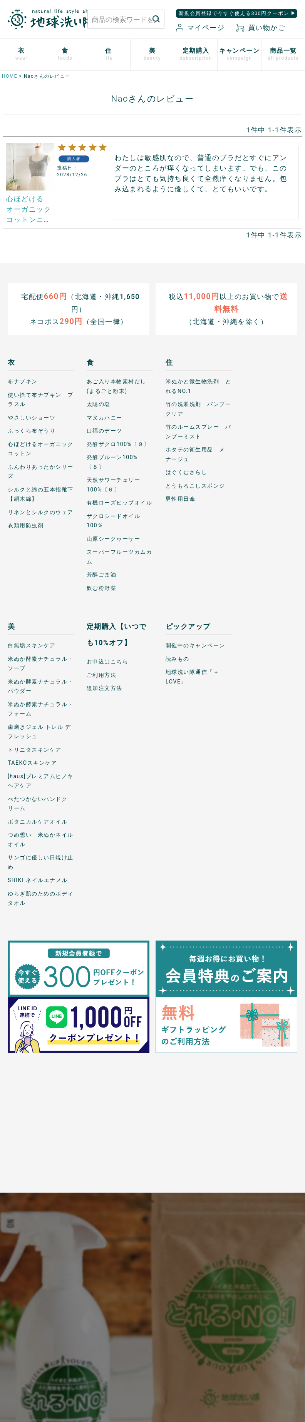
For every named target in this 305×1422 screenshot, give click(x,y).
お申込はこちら (108, 661)
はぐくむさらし (187, 472)
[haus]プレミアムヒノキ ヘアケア (41, 781)
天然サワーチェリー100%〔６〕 (114, 485)
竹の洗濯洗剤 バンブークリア (198, 409)
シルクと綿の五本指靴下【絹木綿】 (41, 494)
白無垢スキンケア (31, 645)
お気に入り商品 (91, 1323)
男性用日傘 (181, 499)
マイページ (200, 27)
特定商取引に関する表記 (125, 1291)
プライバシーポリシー (121, 1259)
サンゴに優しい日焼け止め (41, 862)
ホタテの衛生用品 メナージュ (195, 454)
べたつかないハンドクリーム (37, 804)
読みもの (177, 659)
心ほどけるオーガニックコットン (41, 449)
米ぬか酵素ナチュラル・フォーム (41, 709)
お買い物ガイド (91, 1255)
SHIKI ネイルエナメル (38, 880)
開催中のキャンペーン (195, 645)
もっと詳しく (152, 1183)
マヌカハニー (104, 417)
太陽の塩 (99, 404)
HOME (9, 76)
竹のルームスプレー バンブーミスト (198, 431)
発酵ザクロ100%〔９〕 (118, 444)
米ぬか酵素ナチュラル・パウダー (41, 686)
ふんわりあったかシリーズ (41, 472)
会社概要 (122, 1314)
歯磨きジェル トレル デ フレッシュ (39, 732)
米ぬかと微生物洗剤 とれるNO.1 (198, 386)
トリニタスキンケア (35, 750)
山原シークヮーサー (114, 539)
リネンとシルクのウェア (41, 512)
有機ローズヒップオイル (119, 503)
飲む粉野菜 (102, 588)
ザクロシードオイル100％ (114, 521)
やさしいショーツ (31, 417)
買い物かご (260, 27)
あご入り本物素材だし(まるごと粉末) (116, 386)
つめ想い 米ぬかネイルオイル (41, 839)
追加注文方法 (104, 688)
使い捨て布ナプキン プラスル (41, 400)
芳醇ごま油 (102, 574)
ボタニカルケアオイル (37, 822)
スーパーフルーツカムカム (119, 557)
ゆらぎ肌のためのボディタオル (41, 898)
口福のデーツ (104, 431)
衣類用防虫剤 (26, 525)
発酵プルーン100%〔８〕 (112, 462)
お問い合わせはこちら (42, 1263)
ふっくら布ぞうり (31, 431)
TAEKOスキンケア (32, 763)
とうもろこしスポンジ (195, 486)
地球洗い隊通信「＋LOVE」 (193, 677)
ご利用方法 (102, 675)
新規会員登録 (91, 1300)
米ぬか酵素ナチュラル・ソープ (41, 664)
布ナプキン (23, 381)
